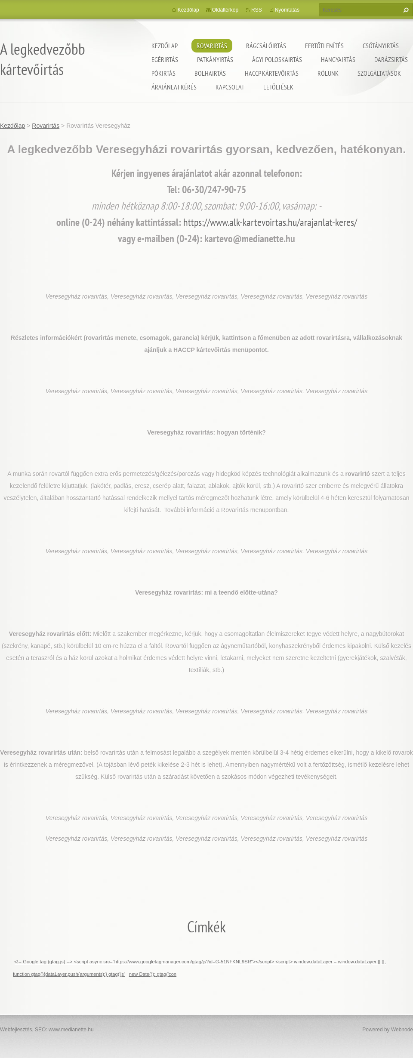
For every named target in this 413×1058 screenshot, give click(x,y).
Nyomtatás (287, 10)
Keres (404, 9)
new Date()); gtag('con (152, 974)
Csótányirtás (381, 45)
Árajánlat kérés (174, 87)
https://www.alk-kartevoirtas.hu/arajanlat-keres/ (270, 222)
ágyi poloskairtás (277, 59)
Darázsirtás (391, 59)
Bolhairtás (210, 73)
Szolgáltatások (379, 73)
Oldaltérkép (225, 10)
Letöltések (278, 87)
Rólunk (328, 73)
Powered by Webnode (387, 1030)
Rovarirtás (212, 45)
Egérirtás (164, 59)
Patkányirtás (215, 59)
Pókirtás (163, 73)
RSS (256, 10)
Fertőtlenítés (324, 45)
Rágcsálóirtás (266, 45)
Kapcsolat (230, 87)
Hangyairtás (338, 59)
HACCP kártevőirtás (272, 73)
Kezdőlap (164, 45)
